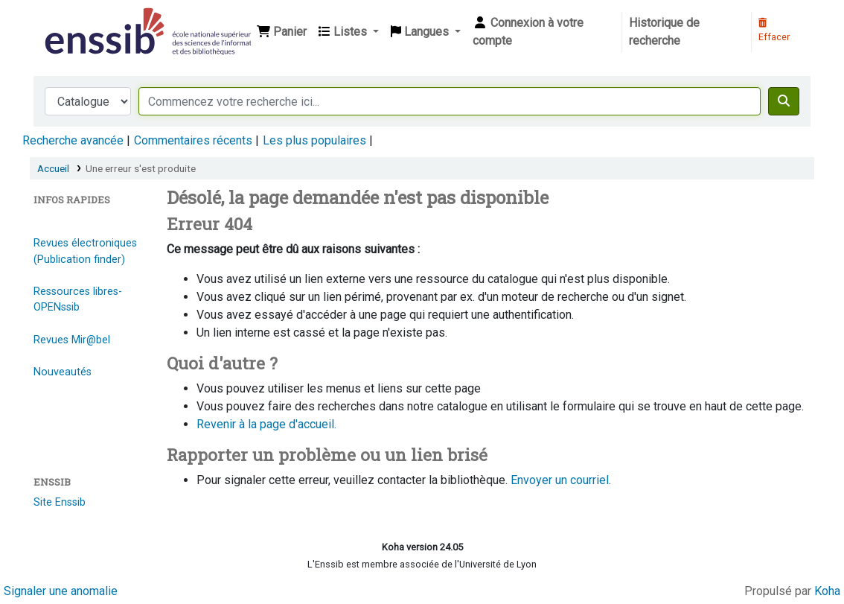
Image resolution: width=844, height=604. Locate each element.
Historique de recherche (664, 32)
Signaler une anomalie (61, 591)
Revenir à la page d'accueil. (266, 424)
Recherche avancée (73, 140)
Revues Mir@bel (71, 340)
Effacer (774, 30)
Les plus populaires (314, 140)
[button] (282, 32)
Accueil (53, 168)
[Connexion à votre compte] (544, 32)
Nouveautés (62, 372)
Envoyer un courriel (560, 480)
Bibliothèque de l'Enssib (79, 21)
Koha (827, 591)
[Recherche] (783, 101)
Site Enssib (59, 502)
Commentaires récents (193, 140)
